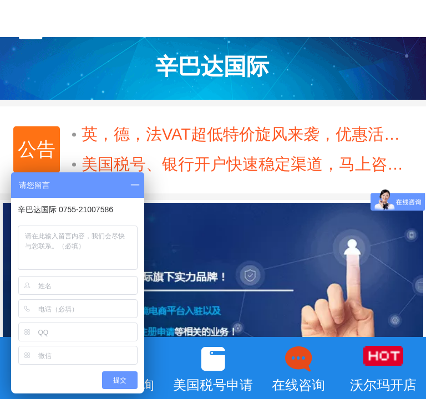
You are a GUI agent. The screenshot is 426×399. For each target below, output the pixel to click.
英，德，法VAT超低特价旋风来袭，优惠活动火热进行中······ (243, 134)
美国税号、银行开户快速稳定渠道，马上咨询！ (243, 164)
